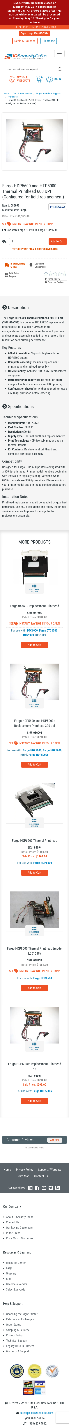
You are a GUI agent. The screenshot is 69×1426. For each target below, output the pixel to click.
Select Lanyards (15, 1289)
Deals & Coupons (25, 41)
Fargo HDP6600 (42, 863)
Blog (8, 1279)
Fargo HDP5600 (52, 750)
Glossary (11, 1273)
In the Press (13, 1233)
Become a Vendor (16, 1284)
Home (7, 1169)
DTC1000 (32, 630)
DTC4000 (28, 635)
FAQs (9, 1268)
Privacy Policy (24, 1169)
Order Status (13, 1324)
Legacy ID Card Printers (20, 1346)
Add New (54, 1140)
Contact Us (41, 1176)
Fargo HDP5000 (32, 750)
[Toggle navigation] (59, 53)
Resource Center (16, 1263)
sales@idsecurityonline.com (36, 1413)
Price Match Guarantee (19, 1238)
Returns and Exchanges (20, 1319)
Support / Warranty (49, 1169)
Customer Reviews (54, 282)
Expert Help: (34, 33)
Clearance (49, 41)
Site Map (23, 1176)
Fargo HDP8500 (42, 978)
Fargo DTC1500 (48, 630)
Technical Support (16, 1340)
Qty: (4, 241)
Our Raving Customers (19, 1227)
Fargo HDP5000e (39, 755)
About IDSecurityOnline (19, 1217)
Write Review (52, 279)
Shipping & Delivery (17, 1330)
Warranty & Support (17, 1351)
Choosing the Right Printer (22, 1314)
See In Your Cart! (27, 224)
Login (53, 79)
